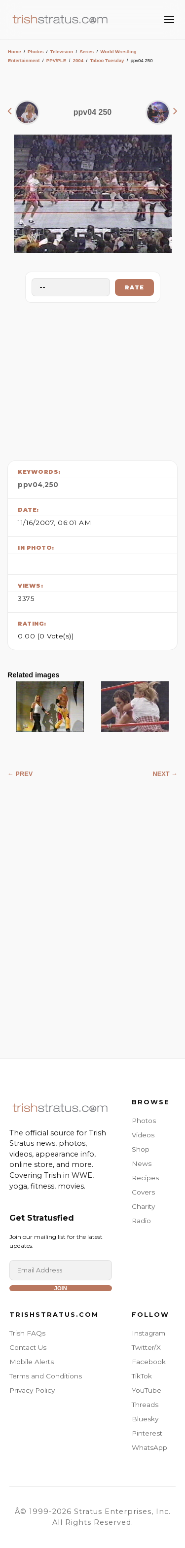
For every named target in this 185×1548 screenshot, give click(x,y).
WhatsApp (149, 1447)
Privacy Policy (32, 1390)
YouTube (146, 1390)
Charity (143, 1206)
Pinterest (147, 1433)
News (141, 1163)
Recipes (145, 1178)
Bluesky (145, 1419)
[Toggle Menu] (169, 20)
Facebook (149, 1362)
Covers (143, 1192)
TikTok (142, 1376)
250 (51, 485)
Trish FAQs (27, 1333)
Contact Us (27, 1347)
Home (14, 51)
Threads (145, 1404)
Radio (141, 1221)
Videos (143, 1135)
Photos (36, 51)
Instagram (148, 1333)
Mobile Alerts (31, 1362)
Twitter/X (146, 1347)
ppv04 (30, 485)
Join (60, 1288)
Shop (140, 1149)
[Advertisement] (93, 379)
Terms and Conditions (45, 1376)
